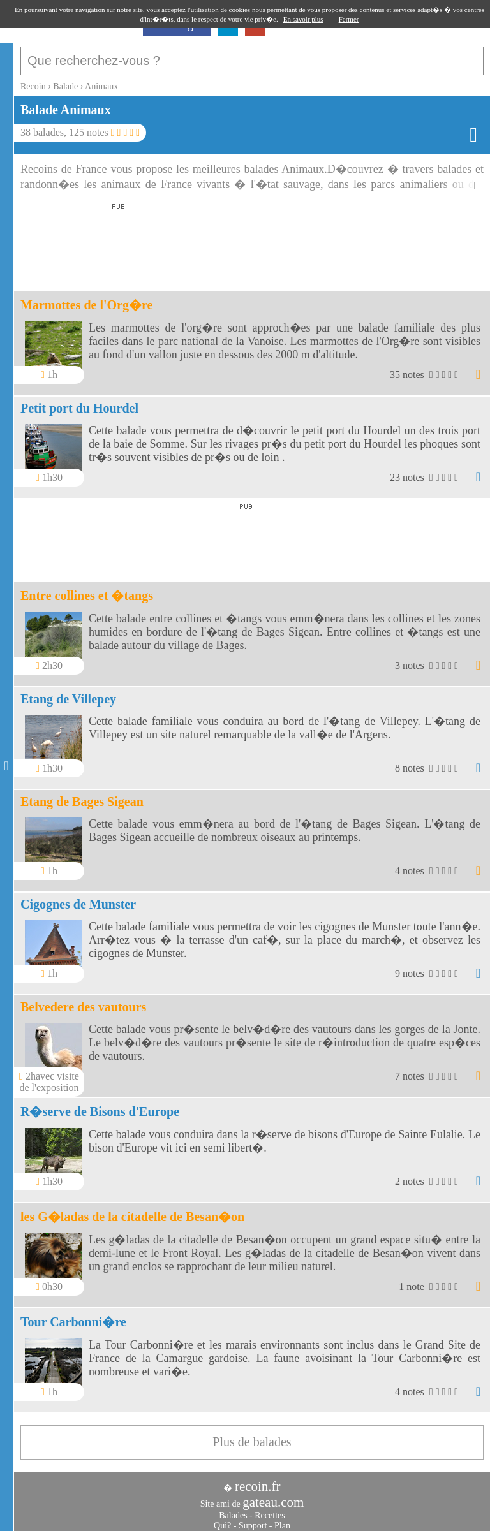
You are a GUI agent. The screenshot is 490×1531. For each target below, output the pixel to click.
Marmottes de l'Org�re (86, 298)
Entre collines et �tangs (86, 589)
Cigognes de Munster (78, 898)
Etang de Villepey (68, 692)
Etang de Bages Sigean (82, 795)
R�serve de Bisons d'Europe (99, 1105)
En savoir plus (303, 19)
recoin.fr (258, 1480)
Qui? (222, 1519)
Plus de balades (251, 1435)
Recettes (270, 1509)
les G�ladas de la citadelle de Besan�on (132, 1210)
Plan (282, 1519)
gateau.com (273, 1496)
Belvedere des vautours (83, 1000)
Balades (233, 1509)
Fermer (349, 19)
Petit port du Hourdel (79, 402)
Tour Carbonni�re (73, 1315)
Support (253, 1519)
